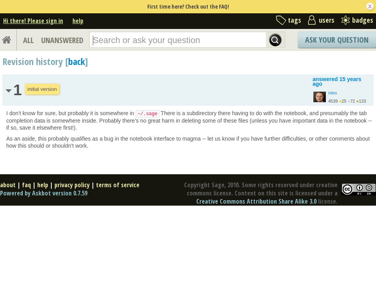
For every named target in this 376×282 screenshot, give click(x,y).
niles (332, 92)
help (77, 20)
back (76, 61)
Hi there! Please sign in (33, 20)
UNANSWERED (62, 40)
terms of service (117, 185)
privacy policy (72, 185)
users (326, 20)
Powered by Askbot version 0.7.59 (43, 193)
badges (362, 20)
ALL (28, 40)
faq (26, 185)
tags (294, 20)
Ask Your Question (337, 39)
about (8, 185)
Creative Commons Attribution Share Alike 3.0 (256, 201)
